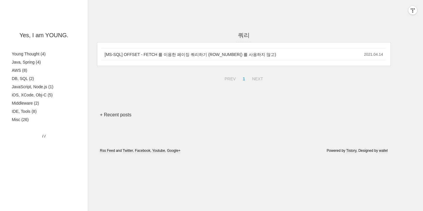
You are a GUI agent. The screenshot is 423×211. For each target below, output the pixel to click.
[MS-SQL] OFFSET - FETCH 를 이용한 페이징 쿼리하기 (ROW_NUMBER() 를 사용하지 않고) (190, 54)
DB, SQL (23, 78)
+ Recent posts (115, 114)
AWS (19, 70)
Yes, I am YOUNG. (43, 35)
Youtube (158, 151)
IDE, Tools (24, 111)
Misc (20, 119)
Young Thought (29, 54)
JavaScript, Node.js (32, 86)
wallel (383, 151)
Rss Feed (107, 151)
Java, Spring (26, 62)
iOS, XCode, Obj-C (32, 95)
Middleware (25, 103)
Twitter (128, 151)
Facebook (142, 151)
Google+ (174, 151)
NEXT (257, 78)
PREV (229, 78)
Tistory (351, 151)
